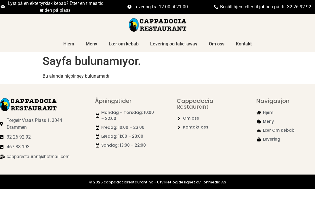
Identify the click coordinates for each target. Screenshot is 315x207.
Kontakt (244, 44)
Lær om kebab (124, 44)
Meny (91, 44)
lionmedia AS (213, 182)
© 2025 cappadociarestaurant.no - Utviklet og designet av (145, 182)
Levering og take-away (173, 44)
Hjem (68, 44)
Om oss (216, 44)
